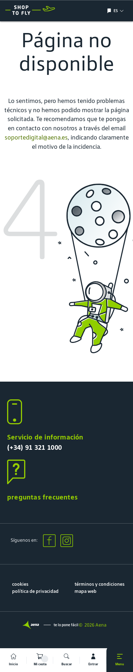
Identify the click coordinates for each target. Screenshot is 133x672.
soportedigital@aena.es (36, 137)
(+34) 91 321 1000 (34, 447)
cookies (20, 584)
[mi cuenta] (93, 660)
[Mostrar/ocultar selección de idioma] (110, 11)
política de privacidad (35, 591)
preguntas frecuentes (42, 497)
